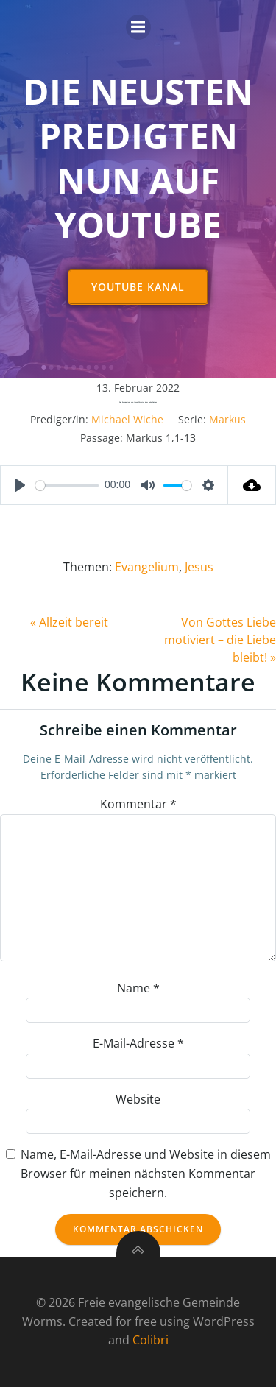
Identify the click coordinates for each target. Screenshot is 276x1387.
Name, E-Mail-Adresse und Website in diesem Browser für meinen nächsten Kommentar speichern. (146, 1173)
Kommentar (138, 804)
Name (138, 988)
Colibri (150, 1340)
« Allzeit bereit (69, 622)
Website (138, 1099)
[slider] (67, 486)
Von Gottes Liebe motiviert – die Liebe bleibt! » (220, 640)
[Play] (20, 485)
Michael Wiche (127, 419)
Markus (227, 419)
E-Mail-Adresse (138, 1043)
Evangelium (147, 567)
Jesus (199, 567)
